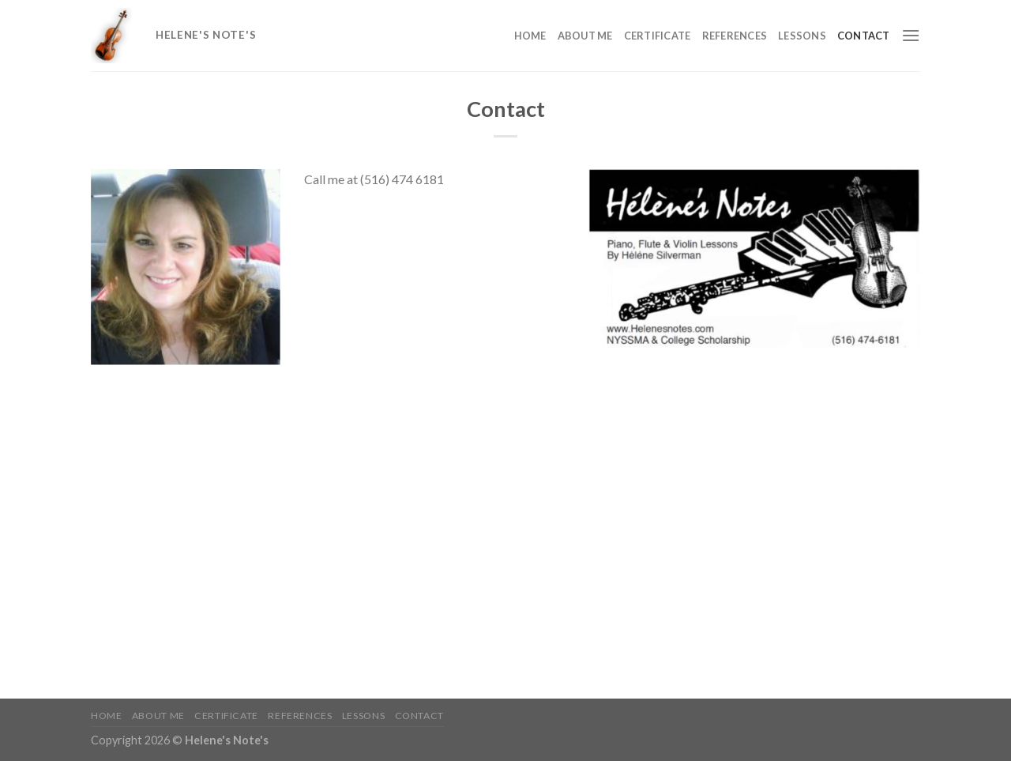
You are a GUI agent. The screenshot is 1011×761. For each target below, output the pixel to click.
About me (585, 35)
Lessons (802, 35)
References (735, 35)
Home (530, 35)
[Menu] (910, 35)
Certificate (657, 35)
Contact (863, 35)
